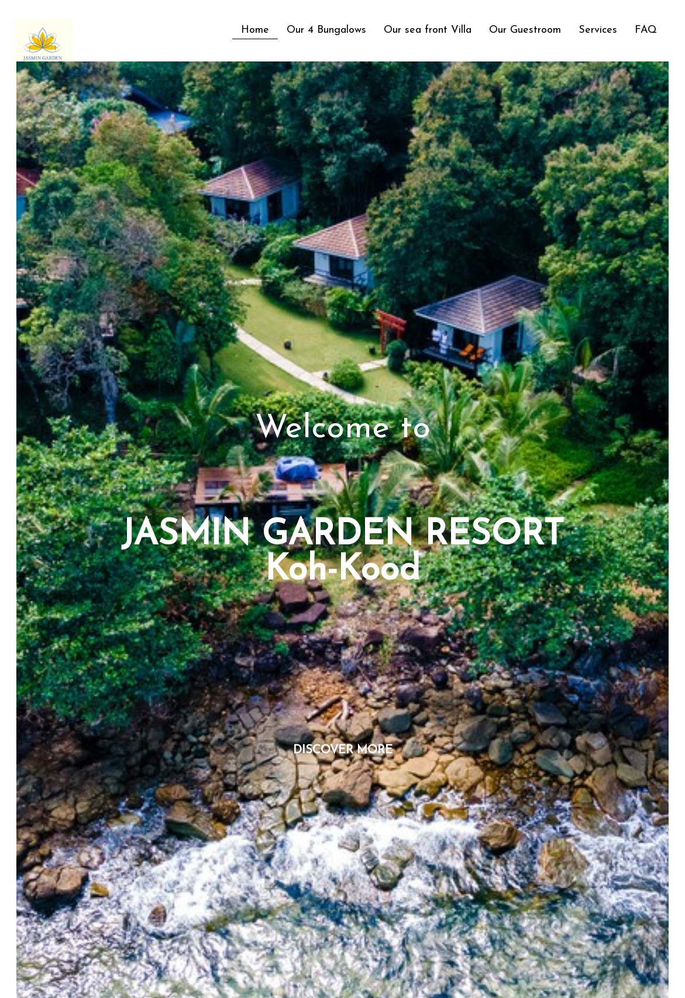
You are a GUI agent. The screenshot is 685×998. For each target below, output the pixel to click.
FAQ (646, 30)
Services (598, 30)
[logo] (18, 25)
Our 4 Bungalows (326, 30)
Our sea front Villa (427, 30)
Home (255, 30)
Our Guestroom (525, 30)
